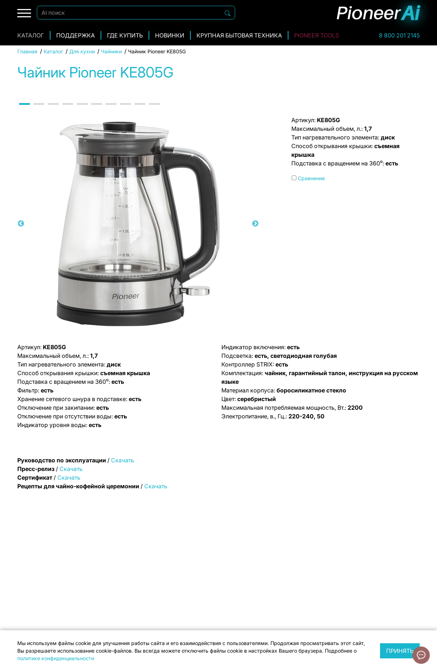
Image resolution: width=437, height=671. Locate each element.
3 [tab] (53, 110)
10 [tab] (154, 110)
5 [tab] (82, 110)
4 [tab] (67, 110)
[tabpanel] (138, 224)
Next (255, 223)
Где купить (125, 35)
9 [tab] (140, 110)
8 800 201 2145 (399, 35)
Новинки (169, 35)
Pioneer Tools (316, 35)
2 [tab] (39, 110)
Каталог (30, 35)
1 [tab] (24, 110)
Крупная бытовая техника (239, 35)
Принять (400, 650)
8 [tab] (125, 110)
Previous (21, 223)
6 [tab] (96, 110)
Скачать (122, 460)
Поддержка (75, 35)
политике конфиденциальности (55, 658)
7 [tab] (111, 110)
